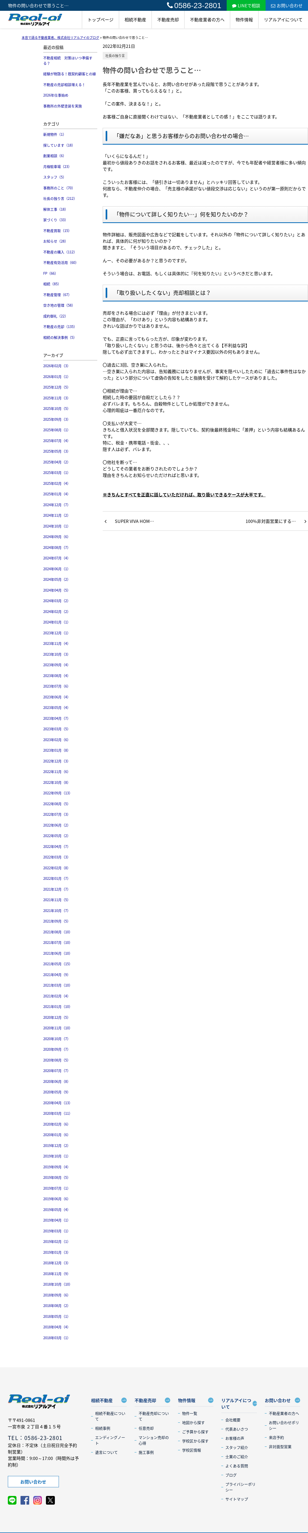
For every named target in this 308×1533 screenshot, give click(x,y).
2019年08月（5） (57, 1177)
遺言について (106, 1452)
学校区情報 (191, 1450)
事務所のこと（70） (59, 187)
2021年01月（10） (57, 1006)
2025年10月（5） (57, 408)
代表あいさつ (236, 1429)
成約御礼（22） (55, 315)
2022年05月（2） (57, 835)
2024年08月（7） (57, 547)
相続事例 (102, 1428)
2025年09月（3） (57, 419)
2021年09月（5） (57, 921)
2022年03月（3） (57, 857)
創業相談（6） (54, 155)
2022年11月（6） (57, 771)
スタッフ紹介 (236, 1447)
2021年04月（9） (57, 974)
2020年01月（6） (57, 1134)
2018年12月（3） (57, 1262)
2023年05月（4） (57, 707)
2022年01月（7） (57, 878)
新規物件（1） (54, 134)
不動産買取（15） (57, 230)
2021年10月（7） (57, 910)
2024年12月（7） (57, 504)
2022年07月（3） (57, 814)
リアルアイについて (283, 19)
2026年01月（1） (57, 376)
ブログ (231, 1475)
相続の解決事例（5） (60, 337)
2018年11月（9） (57, 1273)
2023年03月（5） (57, 728)
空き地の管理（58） (59, 305)
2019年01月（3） (57, 1252)
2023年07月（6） (57, 686)
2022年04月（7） (57, 846)
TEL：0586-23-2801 (35, 1438)
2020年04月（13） (57, 1102)
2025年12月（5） (57, 387)
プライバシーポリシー (240, 1486)
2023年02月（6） (57, 739)
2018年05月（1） (57, 1316)
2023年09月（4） (57, 664)
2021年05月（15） (57, 963)
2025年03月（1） (57, 472)
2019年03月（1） (57, 1230)
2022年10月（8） (57, 782)
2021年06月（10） (57, 953)
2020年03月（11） (57, 1113)
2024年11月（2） (57, 515)
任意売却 (146, 1428)
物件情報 (244, 19)
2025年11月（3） (57, 397)
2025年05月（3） (57, 451)
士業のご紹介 (236, 1456)
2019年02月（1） (57, 1241)
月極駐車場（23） (57, 166)
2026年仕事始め (55, 95)
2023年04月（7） (57, 718)
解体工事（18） (55, 209)
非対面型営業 (280, 1446)
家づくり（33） (55, 219)
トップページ (100, 19)
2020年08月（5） (57, 1060)
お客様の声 (234, 1438)
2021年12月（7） (57, 889)
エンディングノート (110, 1440)
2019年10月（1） (57, 1156)
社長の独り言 (115, 55)
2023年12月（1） (57, 632)
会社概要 (232, 1419)
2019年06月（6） (57, 1198)
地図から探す (193, 1422)
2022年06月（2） (57, 825)
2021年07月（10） (57, 942)
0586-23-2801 (194, 5)
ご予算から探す (195, 1431)
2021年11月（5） (57, 899)
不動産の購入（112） (60, 251)
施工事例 (146, 1452)
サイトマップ (236, 1499)
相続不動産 (135, 19)
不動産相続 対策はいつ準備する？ (67, 60)
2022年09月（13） (57, 792)
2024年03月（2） (57, 600)
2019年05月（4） (57, 1209)
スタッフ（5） (54, 177)
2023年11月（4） (57, 643)
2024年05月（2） (57, 579)
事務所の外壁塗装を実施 (62, 105)
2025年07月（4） (57, 440)
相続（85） (52, 283)
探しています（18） (59, 145)
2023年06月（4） (57, 696)
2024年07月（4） (57, 557)
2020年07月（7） (57, 1070)
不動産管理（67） (57, 294)
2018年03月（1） (57, 1337)
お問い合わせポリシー (284, 1425)
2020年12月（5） (57, 1017)
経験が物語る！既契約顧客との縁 (69, 73)
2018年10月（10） (57, 1284)
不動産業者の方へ (207, 19)
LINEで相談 (246, 5)
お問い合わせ (287, 5)
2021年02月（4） (57, 995)
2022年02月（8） (57, 867)
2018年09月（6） (57, 1295)
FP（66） (50, 273)
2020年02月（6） (57, 1124)
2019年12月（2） (57, 1145)
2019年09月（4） (57, 1166)
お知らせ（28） (55, 241)
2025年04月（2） (57, 461)
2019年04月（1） (57, 1220)
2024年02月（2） (57, 611)
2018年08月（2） (57, 1305)
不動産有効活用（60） (61, 262)
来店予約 (276, 1437)
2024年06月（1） (57, 568)
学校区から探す (195, 1441)
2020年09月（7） (57, 1049)
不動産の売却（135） (60, 326)
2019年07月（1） (57, 1188)
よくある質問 (236, 1465)
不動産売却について (154, 1416)
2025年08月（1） (57, 429)
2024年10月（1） (57, 526)
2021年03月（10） (57, 985)
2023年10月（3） (57, 654)
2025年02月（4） (57, 483)
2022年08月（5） (57, 803)
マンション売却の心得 (154, 1440)
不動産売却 (168, 19)
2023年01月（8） (57, 750)
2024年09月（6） (57, 536)
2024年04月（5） (57, 590)
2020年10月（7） (57, 1038)
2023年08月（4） (57, 675)
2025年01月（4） (57, 493)
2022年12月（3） (57, 761)
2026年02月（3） (57, 365)
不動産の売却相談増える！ (64, 84)
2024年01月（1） (57, 622)
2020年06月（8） (57, 1081)
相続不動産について (110, 1416)
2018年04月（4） (57, 1326)
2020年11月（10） (57, 1027)
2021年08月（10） (57, 931)
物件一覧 (189, 1413)
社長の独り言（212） (60, 198)
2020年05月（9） (57, 1091)
